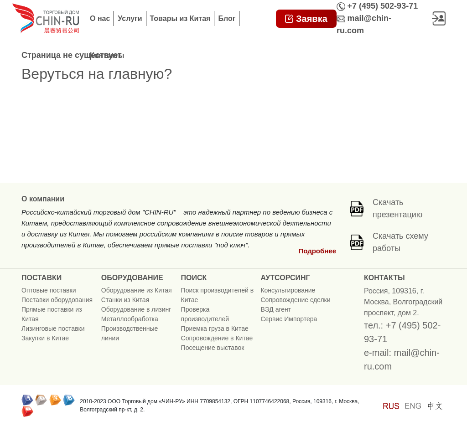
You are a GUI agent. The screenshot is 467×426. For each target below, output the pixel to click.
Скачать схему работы (400, 242)
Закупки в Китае (45, 338)
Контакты (107, 55)
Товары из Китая (180, 18)
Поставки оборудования (57, 299)
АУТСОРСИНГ (285, 278)
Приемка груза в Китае (215, 328)
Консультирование (287, 290)
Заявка (306, 19)
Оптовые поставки (48, 290)
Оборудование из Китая (136, 290)
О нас (100, 18)
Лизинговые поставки (53, 328)
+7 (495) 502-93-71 (383, 5)
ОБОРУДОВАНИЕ (132, 278)
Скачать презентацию (397, 208)
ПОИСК (194, 278)
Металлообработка (129, 319)
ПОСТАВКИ (41, 278)
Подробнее (317, 251)
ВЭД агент (275, 309)
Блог (226, 18)
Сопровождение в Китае (217, 338)
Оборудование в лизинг (136, 309)
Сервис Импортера (288, 319)
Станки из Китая (125, 299)
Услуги (130, 18)
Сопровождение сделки (295, 299)
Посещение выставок (212, 347)
